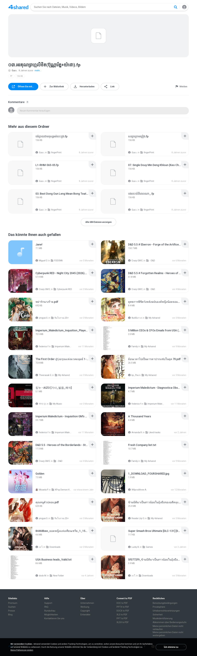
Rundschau (49, 610)
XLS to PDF (122, 614)
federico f (42, 346)
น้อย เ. (12, 70)
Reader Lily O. (136, 518)
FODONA (57, 260)
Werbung (84, 607)
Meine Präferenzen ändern (21, 650)
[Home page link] (18, 7)
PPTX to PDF (123, 607)
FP (11, 76)
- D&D (150, 260)
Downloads (53, 547)
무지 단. (41, 404)
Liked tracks (152, 432)
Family (133, 346)
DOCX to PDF (123, 610)
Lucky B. (133, 547)
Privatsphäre (159, 607)
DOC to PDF (122, 603)
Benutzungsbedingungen (165, 603)
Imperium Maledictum (62, 346)
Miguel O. (42, 260)
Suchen (12, 607)
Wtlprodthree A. (137, 489)
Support (48, 603)
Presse (11, 610)
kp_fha (133, 375)
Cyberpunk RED (63, 289)
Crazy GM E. (135, 260)
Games (148, 547)
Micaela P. (42, 489)
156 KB (20, 76)
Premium (12, 603)
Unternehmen (87, 603)
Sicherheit (158, 614)
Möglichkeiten (51, 614)
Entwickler (85, 614)
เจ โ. (39, 547)
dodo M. (41, 575)
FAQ (46, 607)
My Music (55, 404)
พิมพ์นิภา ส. (135, 318)
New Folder (57, 575)
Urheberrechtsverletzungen (166, 610)
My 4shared (152, 318)
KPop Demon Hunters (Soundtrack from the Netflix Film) (62, 489)
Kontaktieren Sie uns (54, 618)
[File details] (20, 144)
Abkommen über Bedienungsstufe (170, 622)
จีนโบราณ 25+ (60, 318)
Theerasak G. (44, 375)
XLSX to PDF (123, 622)
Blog (10, 614)
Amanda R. (135, 432)
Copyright (85, 610)
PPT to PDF (122, 618)
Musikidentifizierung (162, 618)
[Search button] (175, 7)
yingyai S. (42, 318)
